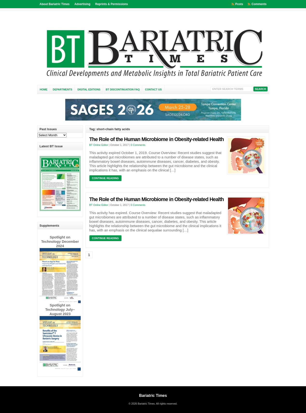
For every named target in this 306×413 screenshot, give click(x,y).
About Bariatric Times (55, 4)
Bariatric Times (153, 395)
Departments (62, 89)
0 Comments (138, 144)
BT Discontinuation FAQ (123, 89)
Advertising (82, 4)
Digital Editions (89, 89)
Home (44, 89)
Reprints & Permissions (111, 4)
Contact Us (153, 89)
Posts (239, 4)
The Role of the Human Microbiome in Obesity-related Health (156, 139)
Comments (258, 4)
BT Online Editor (98, 144)
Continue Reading (105, 178)
